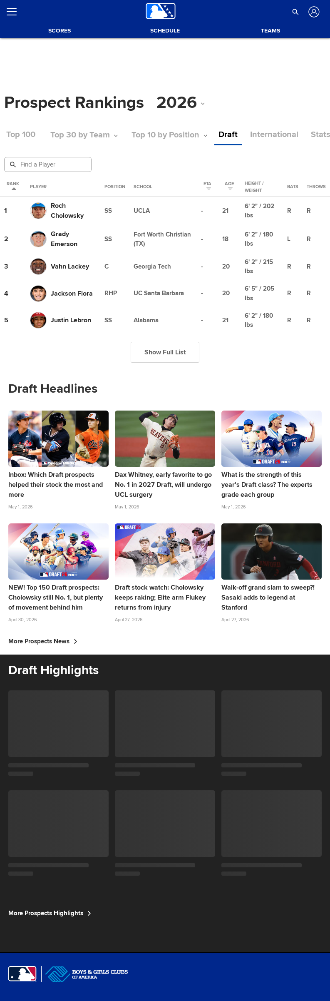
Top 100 (20, 134)
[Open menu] (15, 11)
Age (229, 187)
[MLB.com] (22, 974)
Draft (228, 134)
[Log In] (313, 12)
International (274, 134)
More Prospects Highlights (49, 913)
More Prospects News (42, 641)
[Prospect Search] (48, 164)
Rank (13, 187)
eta (207, 187)
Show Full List (165, 352)
